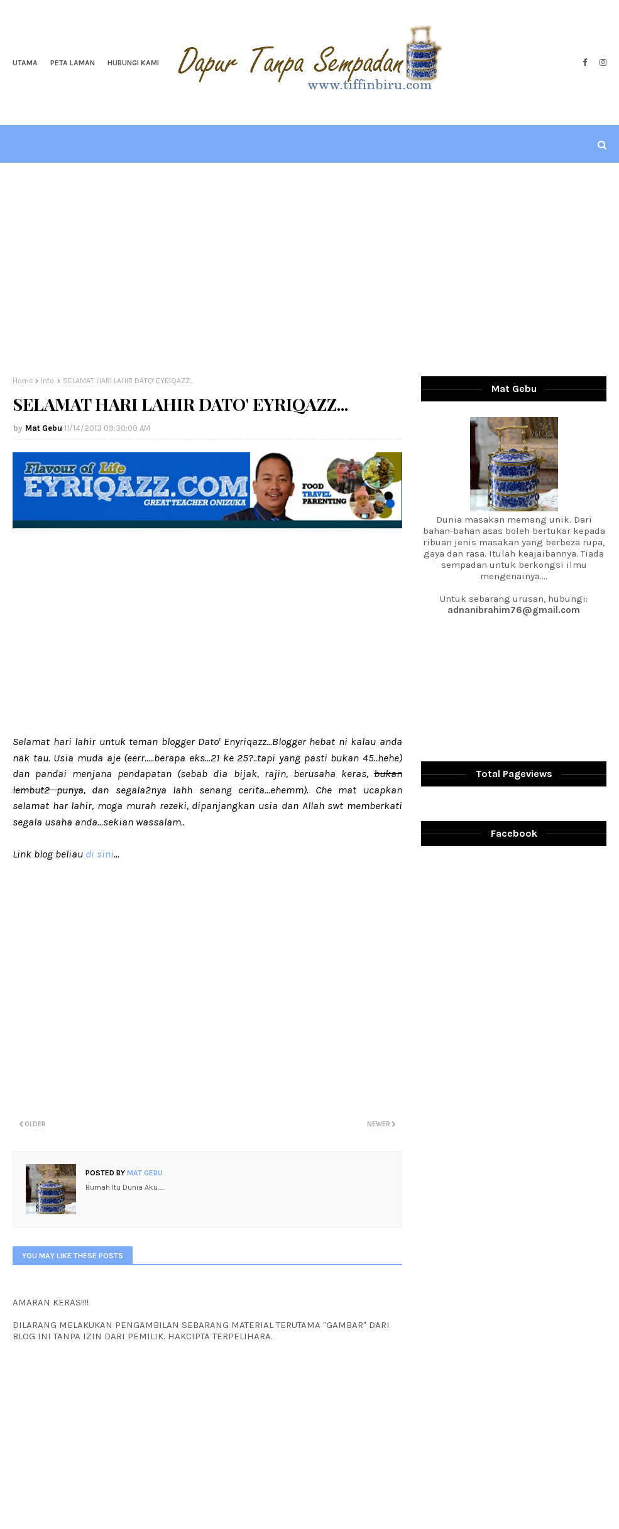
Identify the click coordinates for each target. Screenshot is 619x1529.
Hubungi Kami (133, 62)
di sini (99, 853)
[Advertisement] (310, 269)
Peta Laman (72, 62)
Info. (48, 380)
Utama (25, 62)
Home (23, 380)
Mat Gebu (43, 428)
